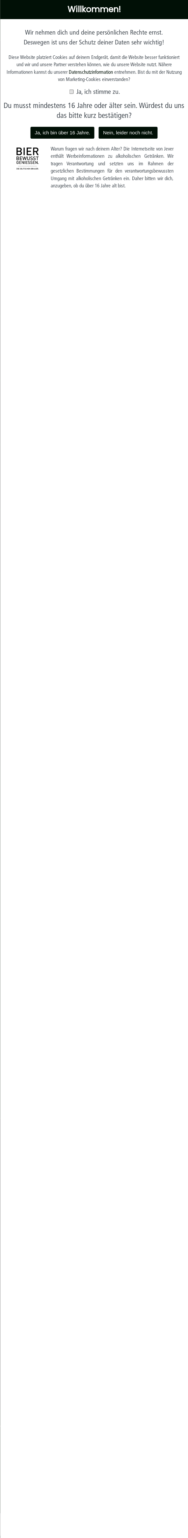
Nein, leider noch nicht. (128, 132)
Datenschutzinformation (91, 72)
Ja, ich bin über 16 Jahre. (62, 132)
